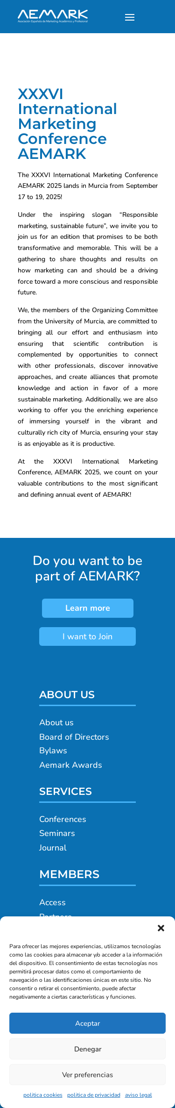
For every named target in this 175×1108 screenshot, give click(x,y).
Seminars (57, 833)
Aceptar (87, 1023)
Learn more (87, 608)
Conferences (62, 819)
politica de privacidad (93, 1095)
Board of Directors (74, 737)
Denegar (87, 1049)
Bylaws (53, 750)
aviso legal (138, 1095)
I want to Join (87, 636)
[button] (161, 928)
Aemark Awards (70, 765)
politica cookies (43, 1095)
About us (56, 722)
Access (52, 902)
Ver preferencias (87, 1074)
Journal (52, 847)
